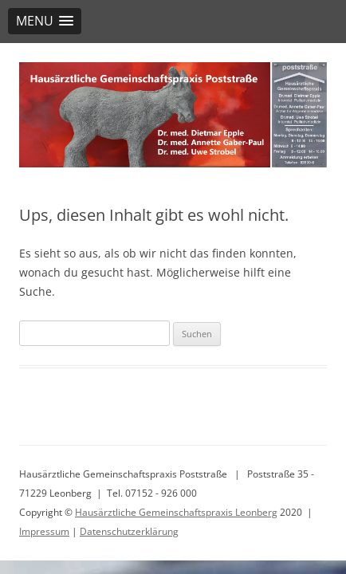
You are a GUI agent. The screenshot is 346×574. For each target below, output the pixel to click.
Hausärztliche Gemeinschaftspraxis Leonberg (176, 512)
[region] (173, 114)
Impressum (44, 531)
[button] (44, 21)
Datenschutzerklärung (129, 531)
